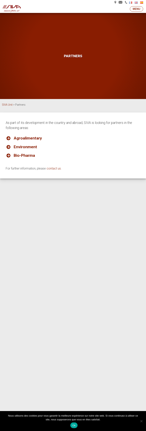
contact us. (54, 168)
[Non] (141, 421)
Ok (73, 425)
